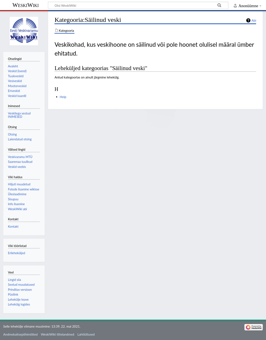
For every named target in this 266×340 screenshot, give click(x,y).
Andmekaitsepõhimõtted (20, 334)
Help (63, 97)
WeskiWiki (25, 5)
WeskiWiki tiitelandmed (57, 334)
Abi (253, 20)
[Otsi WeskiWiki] (138, 5)
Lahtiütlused (86, 334)
